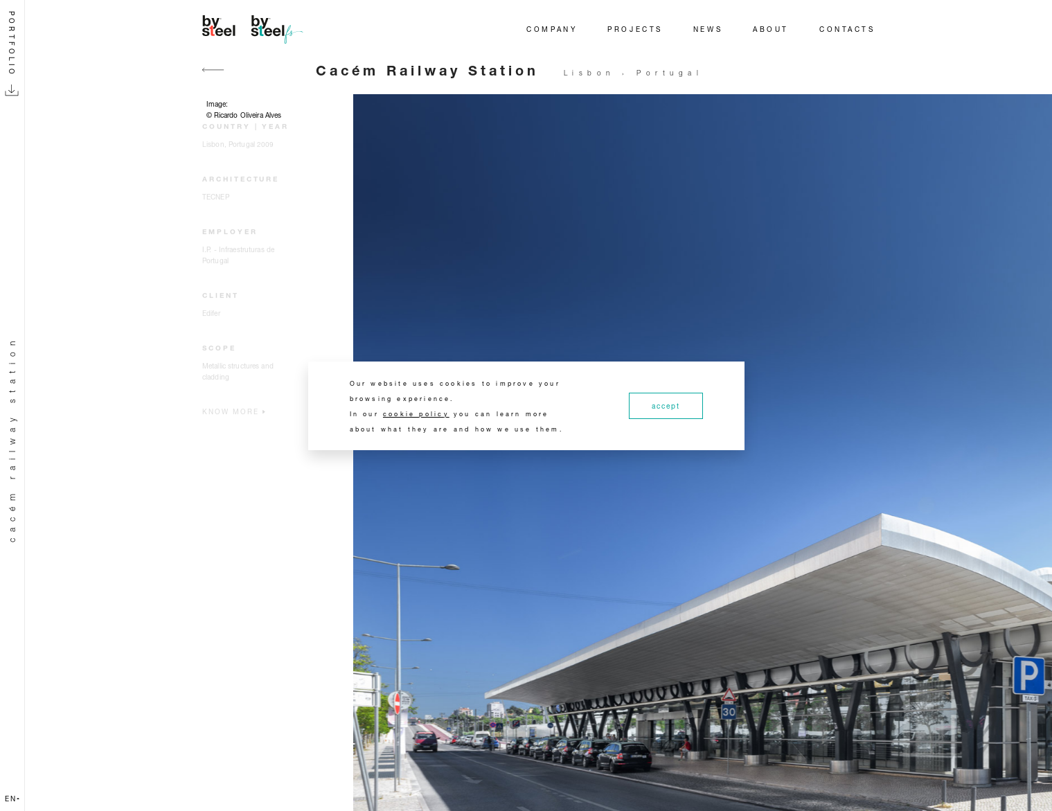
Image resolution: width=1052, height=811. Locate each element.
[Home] (254, 29)
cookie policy (416, 414)
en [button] (12, 798)
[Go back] (213, 78)
